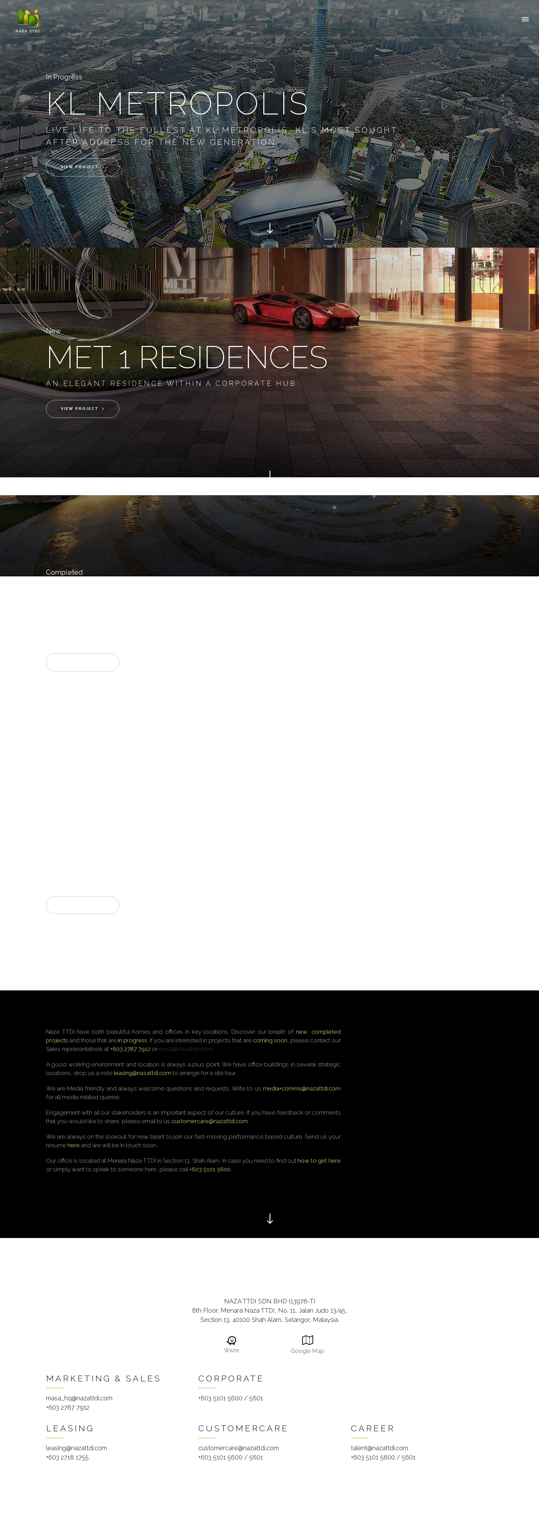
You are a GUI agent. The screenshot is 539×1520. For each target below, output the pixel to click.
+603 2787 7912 (67, 1407)
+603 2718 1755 (67, 1457)
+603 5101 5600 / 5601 (230, 1398)
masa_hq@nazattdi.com (79, 1398)
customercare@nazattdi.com (238, 1448)
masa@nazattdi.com (185, 1048)
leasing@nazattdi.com (76, 1448)
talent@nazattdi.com (379, 1448)
